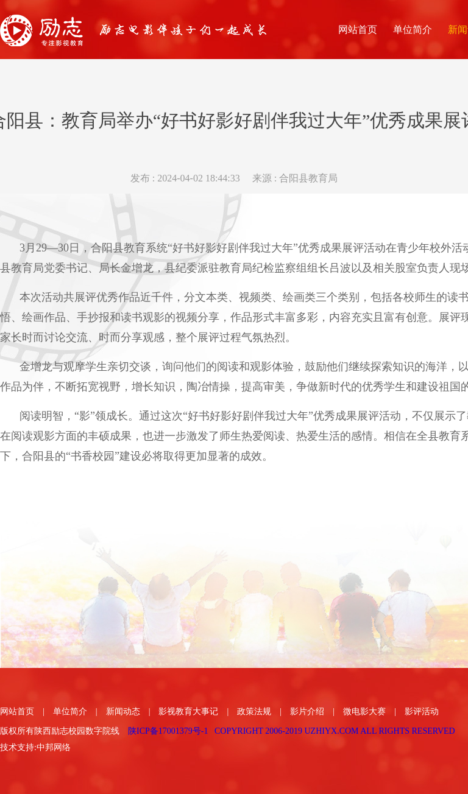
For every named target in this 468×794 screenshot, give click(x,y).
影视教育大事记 (188, 711)
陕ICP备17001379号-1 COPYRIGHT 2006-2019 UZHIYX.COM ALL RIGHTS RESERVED (291, 731)
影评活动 (422, 711)
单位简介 (70, 711)
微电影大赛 (364, 711)
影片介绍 (307, 711)
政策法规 (254, 711)
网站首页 (17, 711)
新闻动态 (123, 711)
